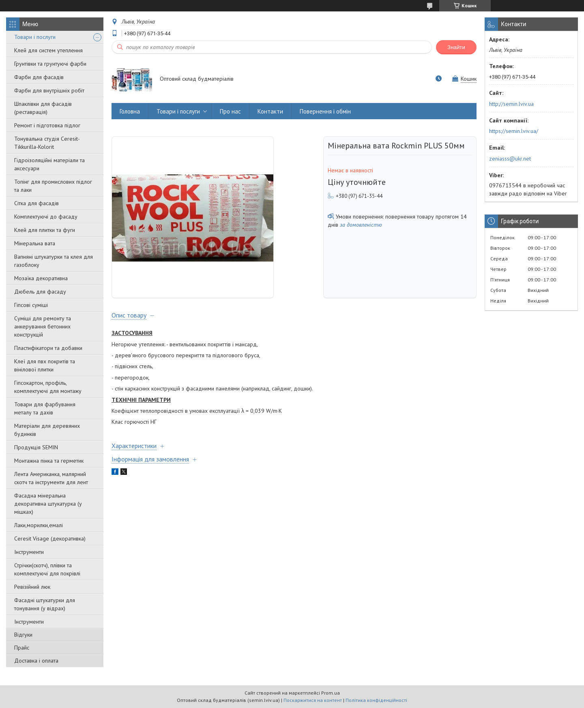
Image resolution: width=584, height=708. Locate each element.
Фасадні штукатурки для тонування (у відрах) (44, 604)
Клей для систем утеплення (48, 50)
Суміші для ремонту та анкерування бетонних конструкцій (42, 326)
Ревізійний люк (32, 586)
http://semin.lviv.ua (511, 103)
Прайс (21, 647)
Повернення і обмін (325, 111)
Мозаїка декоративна (41, 278)
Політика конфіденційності (376, 700)
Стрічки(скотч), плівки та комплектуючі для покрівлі (47, 569)
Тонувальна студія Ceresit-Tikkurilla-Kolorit (47, 142)
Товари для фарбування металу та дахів (44, 408)
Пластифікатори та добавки (48, 348)
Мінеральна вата (34, 243)
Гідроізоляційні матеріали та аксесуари (49, 164)
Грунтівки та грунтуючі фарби (50, 63)
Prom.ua (330, 693)
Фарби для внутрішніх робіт (49, 90)
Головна (130, 111)
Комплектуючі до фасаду (45, 216)
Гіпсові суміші (31, 305)
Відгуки (23, 634)
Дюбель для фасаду (40, 291)
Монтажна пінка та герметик (49, 460)
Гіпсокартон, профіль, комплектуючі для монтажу (48, 387)
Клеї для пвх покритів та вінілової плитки (44, 365)
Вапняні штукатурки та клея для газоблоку (53, 260)
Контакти (270, 111)
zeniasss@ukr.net (510, 158)
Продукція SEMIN (36, 447)
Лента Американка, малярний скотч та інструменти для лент (51, 478)
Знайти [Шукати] (456, 47)
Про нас (230, 111)
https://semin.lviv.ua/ (513, 131)
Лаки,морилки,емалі (38, 525)
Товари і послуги (35, 37)
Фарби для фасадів (39, 77)
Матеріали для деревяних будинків (47, 430)
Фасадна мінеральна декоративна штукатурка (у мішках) (48, 503)
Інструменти (29, 552)
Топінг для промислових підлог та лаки (53, 185)
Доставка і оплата (36, 660)
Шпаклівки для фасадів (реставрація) (43, 108)
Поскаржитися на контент (312, 700)
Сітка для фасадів (36, 203)
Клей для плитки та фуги (44, 230)
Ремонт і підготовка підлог (47, 125)
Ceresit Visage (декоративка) (50, 538)
